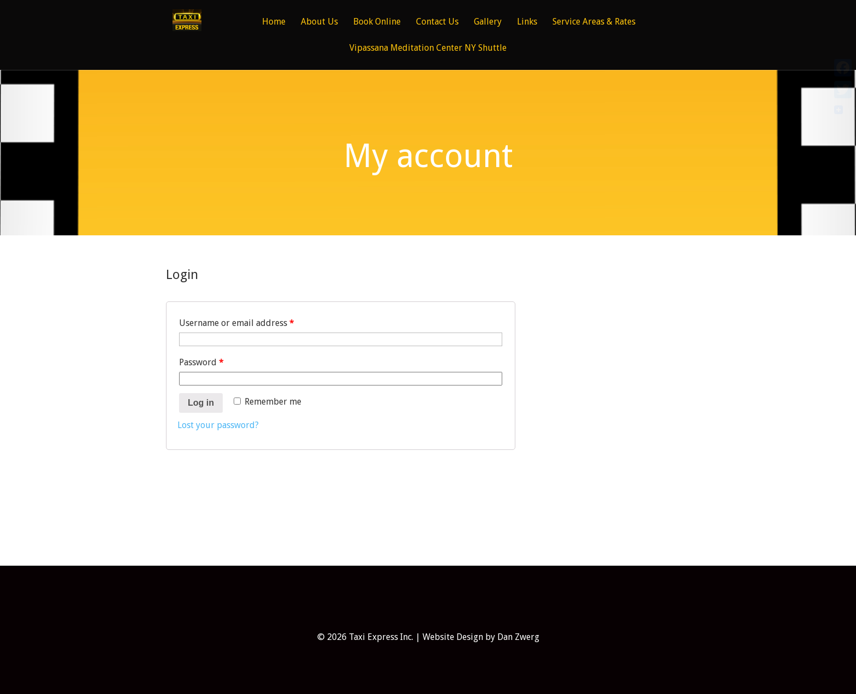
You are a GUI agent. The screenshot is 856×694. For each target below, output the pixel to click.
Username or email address (236, 323)
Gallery (488, 22)
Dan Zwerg (518, 637)
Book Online (377, 22)
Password (201, 362)
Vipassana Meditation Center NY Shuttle (428, 48)
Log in (201, 402)
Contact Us (437, 22)
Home (274, 22)
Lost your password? (218, 425)
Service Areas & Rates (593, 22)
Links (527, 22)
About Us (319, 22)
